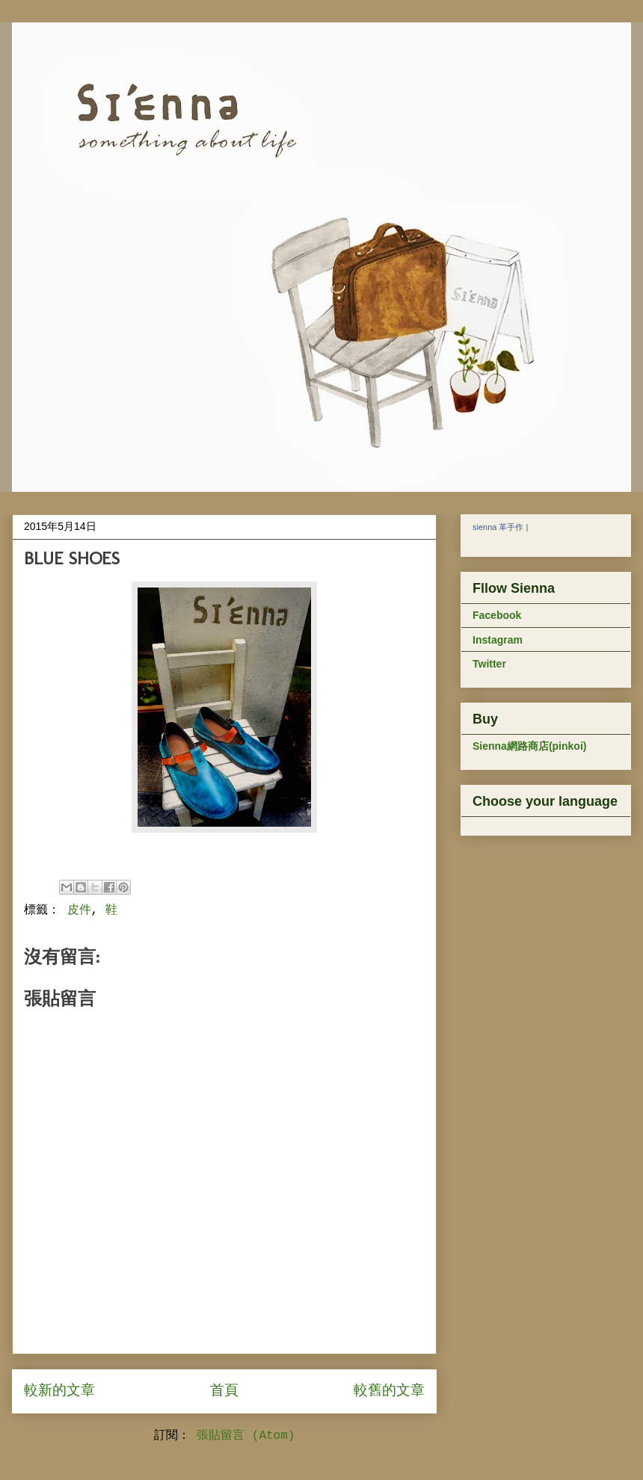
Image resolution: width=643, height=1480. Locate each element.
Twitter (489, 664)
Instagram (498, 640)
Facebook (497, 615)
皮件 (79, 910)
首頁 (224, 1391)
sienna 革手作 (498, 526)
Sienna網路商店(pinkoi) (529, 746)
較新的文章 (59, 1391)
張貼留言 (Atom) (246, 1436)
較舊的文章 (389, 1391)
